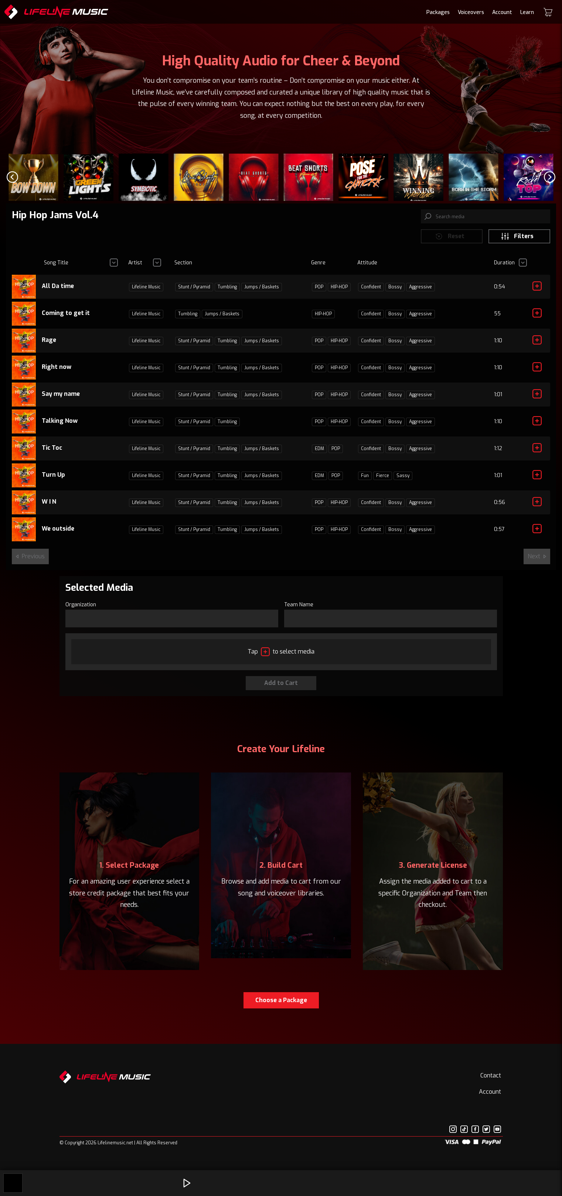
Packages (438, 12)
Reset (449, 240)
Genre (318, 266)
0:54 (499, 290)
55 (497, 317)
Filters (517, 240)
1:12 (498, 452)
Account (502, 12)
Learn (527, 12)
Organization (80, 608)
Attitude (367, 266)
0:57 (499, 533)
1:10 (498, 344)
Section (183, 266)
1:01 (498, 398)
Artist (135, 266)
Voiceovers (471, 12)
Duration (504, 266)
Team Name (298, 608)
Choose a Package (281, 1004)
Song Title (56, 266)
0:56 (499, 506)
